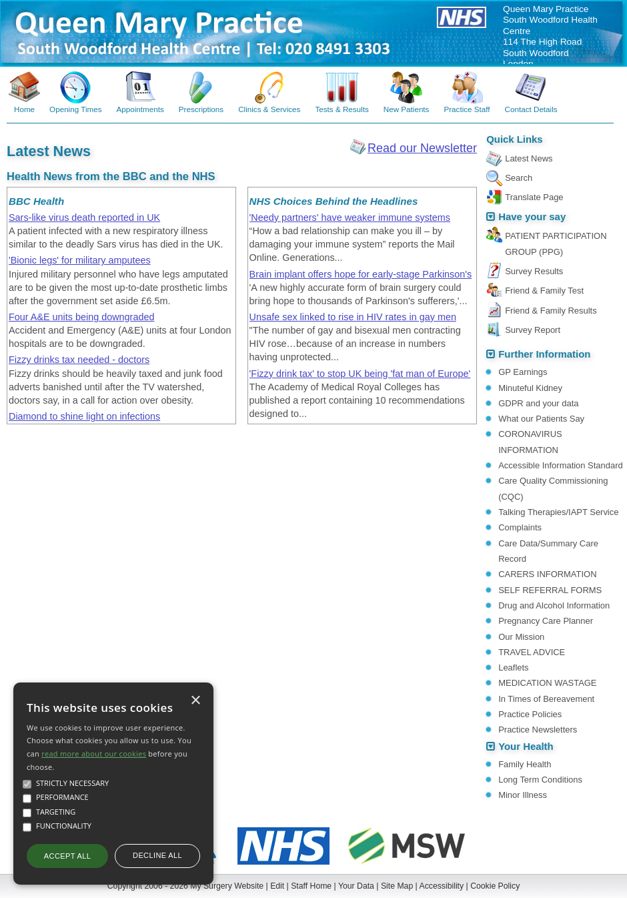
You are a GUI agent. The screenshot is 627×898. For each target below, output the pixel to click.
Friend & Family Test (544, 291)
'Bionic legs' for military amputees (80, 260)
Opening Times (75, 109)
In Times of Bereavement (546, 699)
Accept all (67, 856)
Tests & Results (341, 109)
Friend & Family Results (550, 311)
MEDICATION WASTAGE (547, 683)
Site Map (397, 886)
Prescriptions (201, 109)
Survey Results (534, 271)
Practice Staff (467, 109)
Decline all (157, 855)
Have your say (532, 216)
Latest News (528, 158)
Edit (277, 886)
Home (24, 109)
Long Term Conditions (540, 780)
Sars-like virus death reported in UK (84, 217)
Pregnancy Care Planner (545, 621)
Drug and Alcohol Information (554, 605)
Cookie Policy (495, 886)
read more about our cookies (93, 754)
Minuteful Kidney (530, 388)
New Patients (407, 109)
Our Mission (521, 637)
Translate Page (534, 197)
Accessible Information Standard (560, 465)
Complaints (520, 527)
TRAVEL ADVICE (531, 652)
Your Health (525, 746)
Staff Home (311, 886)
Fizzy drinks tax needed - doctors (79, 359)
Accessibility (442, 886)
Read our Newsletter (422, 148)
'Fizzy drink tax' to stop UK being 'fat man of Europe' (360, 373)
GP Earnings (522, 372)
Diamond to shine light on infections (84, 416)
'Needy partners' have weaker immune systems (349, 217)
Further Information (544, 354)
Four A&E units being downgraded (81, 317)
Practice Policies (530, 714)
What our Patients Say (541, 419)
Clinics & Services (269, 109)
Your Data (356, 886)
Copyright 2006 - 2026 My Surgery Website (185, 886)
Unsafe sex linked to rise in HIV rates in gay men (352, 317)
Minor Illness (522, 795)
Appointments (140, 109)
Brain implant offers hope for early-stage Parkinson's (360, 274)
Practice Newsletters (537, 730)
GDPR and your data (538, 403)
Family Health (524, 764)
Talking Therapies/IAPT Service (558, 512)
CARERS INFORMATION (547, 574)
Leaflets (513, 667)
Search (518, 178)
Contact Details (531, 109)
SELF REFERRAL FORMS (550, 590)
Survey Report (532, 330)
